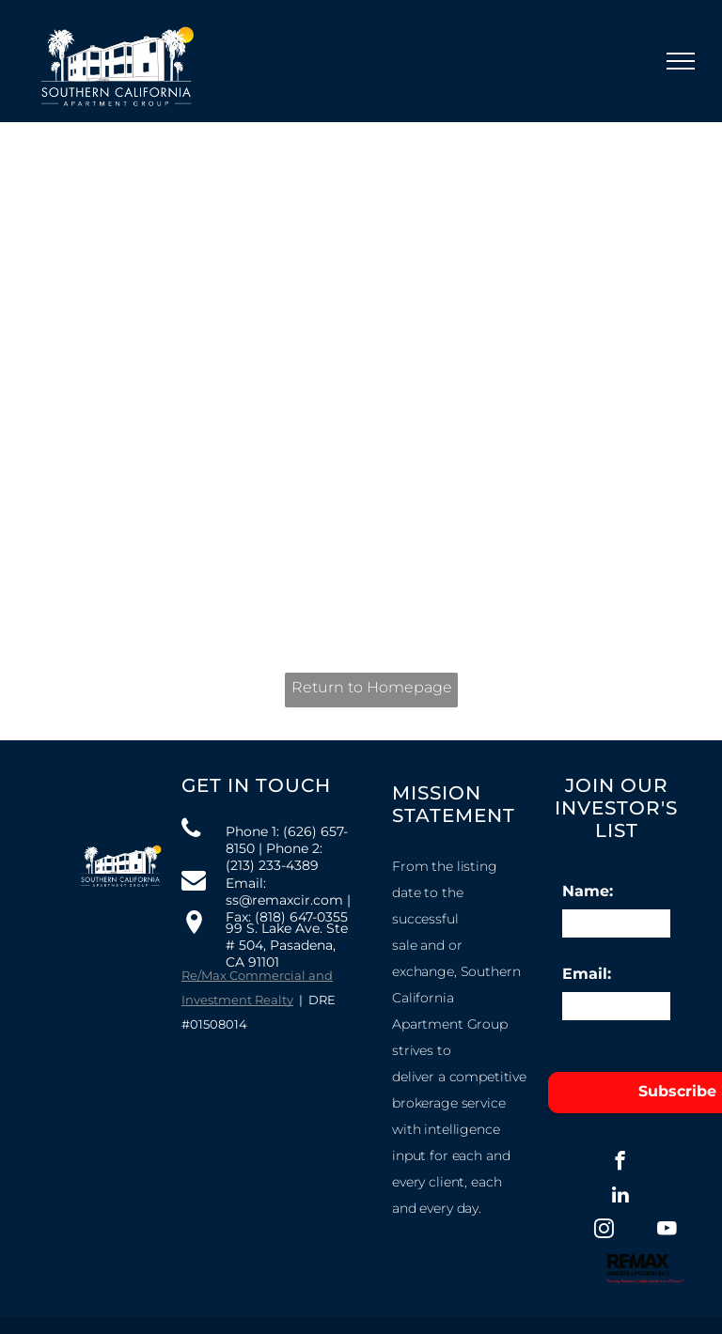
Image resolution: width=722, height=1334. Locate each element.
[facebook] (620, 1163)
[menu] (680, 61)
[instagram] (604, 1231)
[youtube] (667, 1231)
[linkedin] (620, 1197)
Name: (587, 891)
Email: (586, 974)
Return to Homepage (371, 687)
